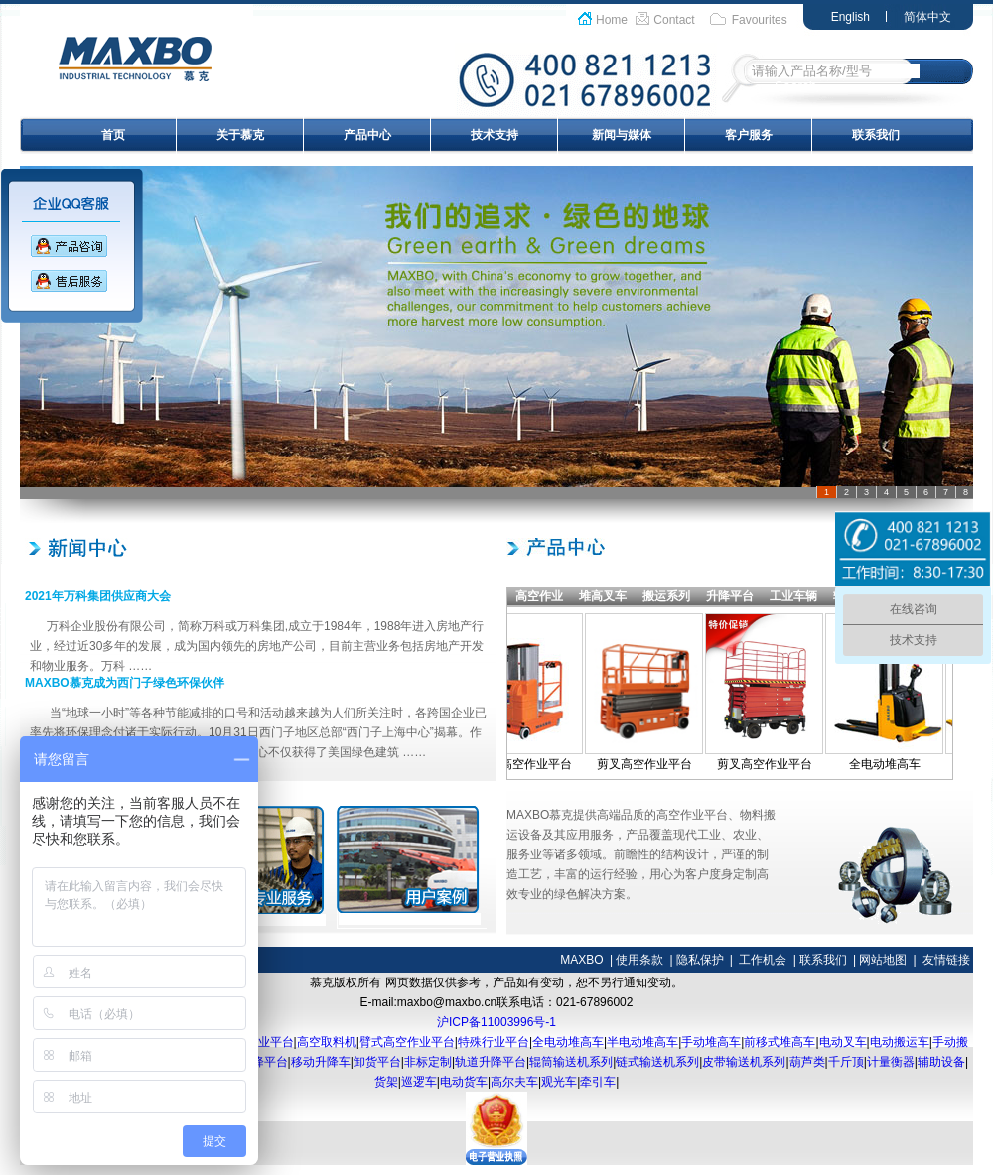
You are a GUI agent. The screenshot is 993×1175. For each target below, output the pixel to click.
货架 (386, 1082)
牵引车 (598, 1082)
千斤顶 (846, 1062)
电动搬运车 (899, 1042)
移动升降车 (321, 1062)
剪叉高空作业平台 (650, 764)
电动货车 (464, 1082)
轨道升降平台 (490, 1062)
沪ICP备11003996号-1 (496, 1022)
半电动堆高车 (642, 1042)
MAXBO (581, 960)
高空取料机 (326, 1042)
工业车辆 (793, 596)
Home (612, 20)
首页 (113, 135)
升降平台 (730, 596)
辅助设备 (941, 1062)
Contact (673, 20)
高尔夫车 (514, 1082)
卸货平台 (377, 1062)
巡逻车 (419, 1082)
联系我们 (876, 135)
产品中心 (367, 135)
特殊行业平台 (493, 1042)
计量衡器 (891, 1062)
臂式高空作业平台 (407, 1042)
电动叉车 (843, 1042)
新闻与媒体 (621, 135)
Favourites (759, 20)
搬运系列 (666, 596)
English (850, 17)
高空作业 (539, 596)
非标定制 (428, 1062)
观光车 (559, 1082)
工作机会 (762, 960)
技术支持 (494, 135)
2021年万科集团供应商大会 (98, 596)
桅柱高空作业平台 (530, 764)
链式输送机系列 (657, 1062)
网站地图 (883, 960)
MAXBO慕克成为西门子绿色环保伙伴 (124, 683)
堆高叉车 (603, 596)
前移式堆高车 (779, 1042)
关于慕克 (240, 135)
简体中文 (927, 17)
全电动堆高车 (890, 764)
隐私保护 (700, 960)
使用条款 (639, 960)
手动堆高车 (711, 1042)
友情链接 (946, 960)
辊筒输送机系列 (571, 1062)
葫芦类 (807, 1062)
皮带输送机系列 (743, 1062)
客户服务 (749, 135)
